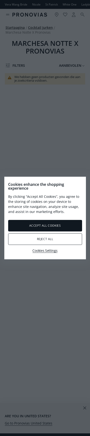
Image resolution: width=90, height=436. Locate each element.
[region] (45, 218)
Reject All (45, 239)
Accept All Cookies (45, 226)
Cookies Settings (44, 250)
